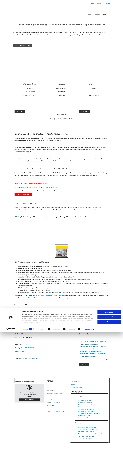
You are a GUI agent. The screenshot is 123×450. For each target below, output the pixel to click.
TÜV (16, 217)
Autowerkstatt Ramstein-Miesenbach (89, 413)
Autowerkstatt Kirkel (84, 415)
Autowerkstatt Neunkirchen (86, 409)
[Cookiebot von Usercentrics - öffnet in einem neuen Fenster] (10, 447)
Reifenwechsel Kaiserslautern (87, 418)
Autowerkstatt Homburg (85, 400)
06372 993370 (54, 187)
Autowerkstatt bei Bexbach (31, 298)
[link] (29, 387)
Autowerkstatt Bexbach (85, 402)
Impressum (74, 384)
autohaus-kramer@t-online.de (28, 358)
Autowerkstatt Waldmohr (85, 407)
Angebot (96, 14)
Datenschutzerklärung (76, 387)
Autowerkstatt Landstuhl (85, 411)
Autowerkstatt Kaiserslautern (86, 405)
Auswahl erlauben (109, 434)
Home (89, 14)
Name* (81, 325)
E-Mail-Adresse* (84, 330)
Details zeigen (88, 446)
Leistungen (48, 295)
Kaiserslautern (47, 298)
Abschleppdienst (25, 187)
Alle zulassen (109, 430)
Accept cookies (29, 399)
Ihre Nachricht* (84, 334)
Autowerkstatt (62, 295)
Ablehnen (109, 439)
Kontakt (106, 14)
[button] (22, 45)
